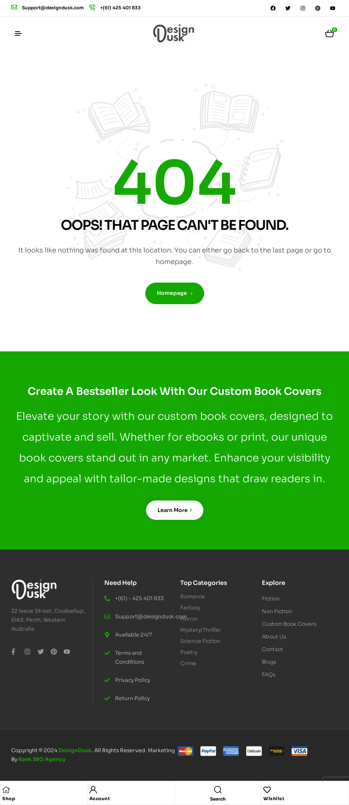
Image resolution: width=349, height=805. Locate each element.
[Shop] (6, 789)
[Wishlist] (267, 789)
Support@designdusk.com (53, 7)
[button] (297, 598)
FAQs (268, 674)
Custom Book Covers (289, 624)
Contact (272, 649)
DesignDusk (75, 750)
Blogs (269, 662)
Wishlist (273, 798)
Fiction (275, 599)
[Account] (93, 789)
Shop (8, 798)
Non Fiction (281, 611)
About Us (274, 636)
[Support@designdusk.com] (14, 7)
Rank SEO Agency (42, 759)
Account (99, 798)
